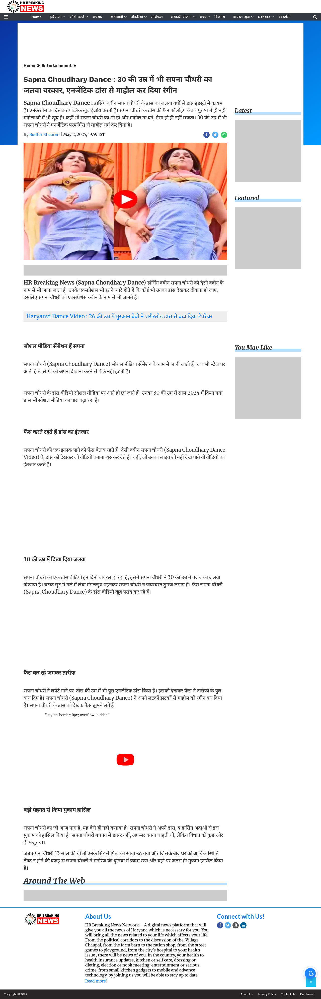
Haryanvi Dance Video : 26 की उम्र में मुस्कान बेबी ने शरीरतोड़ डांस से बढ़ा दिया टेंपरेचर (119, 316)
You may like (253, 348)
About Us (98, 916)
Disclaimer (307, 994)
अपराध (97, 17)
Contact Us (288, 994)
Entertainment (57, 65)
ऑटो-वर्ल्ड (76, 17)
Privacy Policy (267, 994)
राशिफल (157, 17)
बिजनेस (219, 17)
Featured (247, 198)
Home (36, 17)
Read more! (96, 980)
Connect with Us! (241, 916)
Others (264, 17)
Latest (243, 111)
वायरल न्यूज (241, 17)
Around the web (54, 881)
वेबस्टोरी (284, 17)
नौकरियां (137, 17)
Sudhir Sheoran (45, 134)
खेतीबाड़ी (116, 17)
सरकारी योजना (181, 17)
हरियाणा (55, 17)
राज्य (203, 17)
